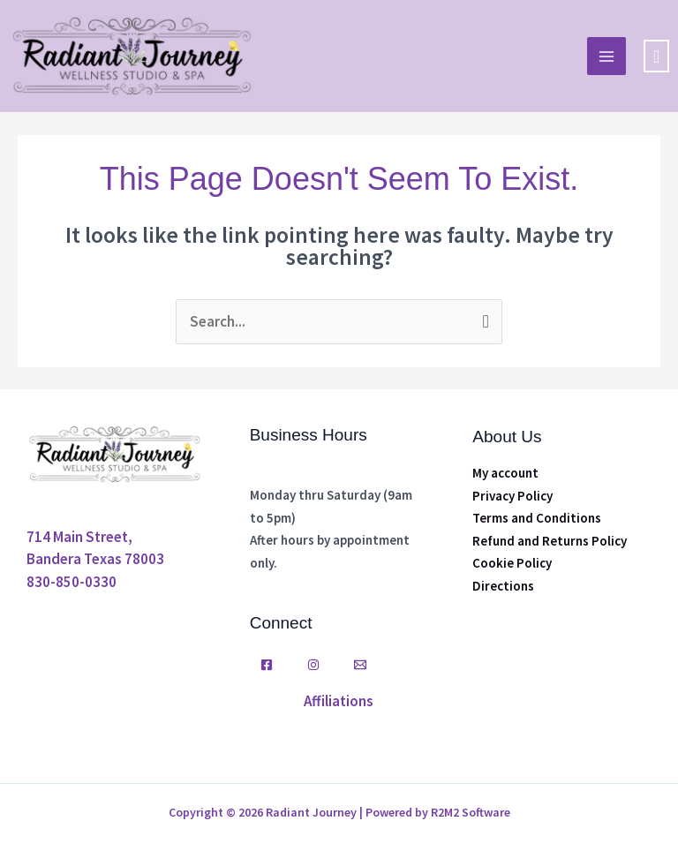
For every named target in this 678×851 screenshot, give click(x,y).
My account (505, 472)
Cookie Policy (512, 562)
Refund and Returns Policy (549, 540)
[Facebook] (266, 665)
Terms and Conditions (536, 517)
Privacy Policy (512, 495)
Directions (503, 585)
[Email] (360, 665)
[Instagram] (313, 665)
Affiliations (338, 701)
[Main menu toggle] (606, 56)
